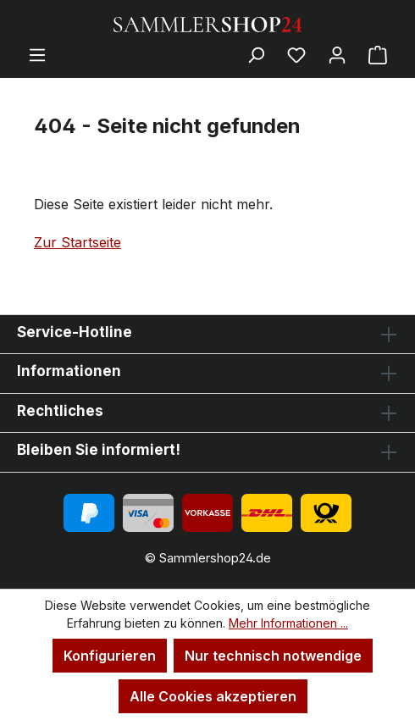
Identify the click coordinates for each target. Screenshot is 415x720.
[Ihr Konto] (337, 54)
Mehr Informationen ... (288, 623)
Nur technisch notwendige (273, 655)
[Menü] (37, 54)
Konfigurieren (110, 655)
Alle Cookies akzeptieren (213, 696)
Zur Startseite (77, 242)
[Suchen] (255, 54)
